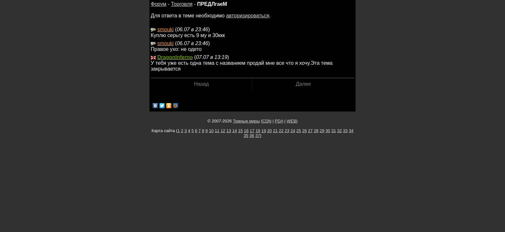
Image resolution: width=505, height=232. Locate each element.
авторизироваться (247, 15)
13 (228, 130)
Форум (159, 4)
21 (275, 130)
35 (246, 135)
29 (321, 130)
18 (257, 130)
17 (252, 130)
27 (310, 130)
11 (217, 130)
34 (351, 130)
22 (281, 130)
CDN (267, 121)
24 (293, 130)
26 (304, 130)
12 (223, 130)
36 (252, 135)
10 (211, 130)
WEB (291, 121)
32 (339, 130)
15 (240, 130)
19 (264, 130)
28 (316, 130)
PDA (279, 121)
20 (269, 130)
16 (246, 130)
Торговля (182, 4)
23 (287, 130)
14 (234, 130)
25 (298, 130)
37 (257, 135)
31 (333, 130)
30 (328, 130)
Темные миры (246, 121)
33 (345, 130)
